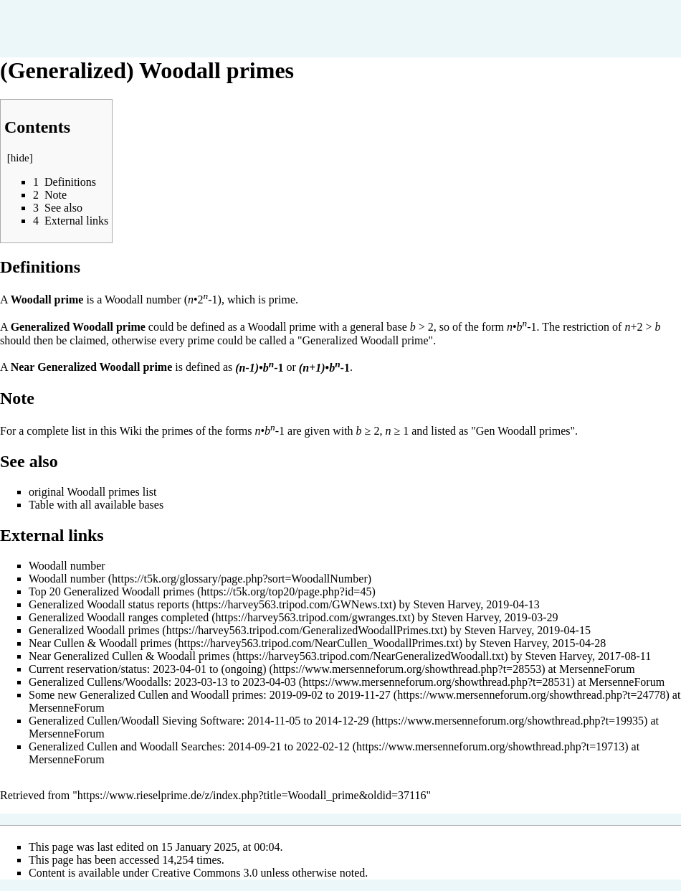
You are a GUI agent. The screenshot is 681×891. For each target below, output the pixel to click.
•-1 (259, 368)
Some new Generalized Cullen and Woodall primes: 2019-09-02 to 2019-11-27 (210, 695)
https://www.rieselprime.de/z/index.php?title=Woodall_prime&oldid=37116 (252, 795)
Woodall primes (103, 492)
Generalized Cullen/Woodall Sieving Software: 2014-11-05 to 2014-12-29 (198, 721)
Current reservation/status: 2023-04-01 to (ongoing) (148, 669)
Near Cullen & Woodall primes (100, 643)
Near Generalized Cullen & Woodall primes (129, 656)
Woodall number (143, 299)
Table (41, 505)
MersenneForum (597, 669)
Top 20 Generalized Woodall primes (111, 591)
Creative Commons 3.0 (205, 873)
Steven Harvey (447, 604)
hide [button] (20, 158)
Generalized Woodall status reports (109, 604)
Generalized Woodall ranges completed (119, 617)
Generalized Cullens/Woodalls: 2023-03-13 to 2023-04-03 (162, 682)
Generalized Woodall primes (94, 630)
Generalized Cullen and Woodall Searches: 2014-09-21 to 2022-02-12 (189, 746)
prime (282, 299)
